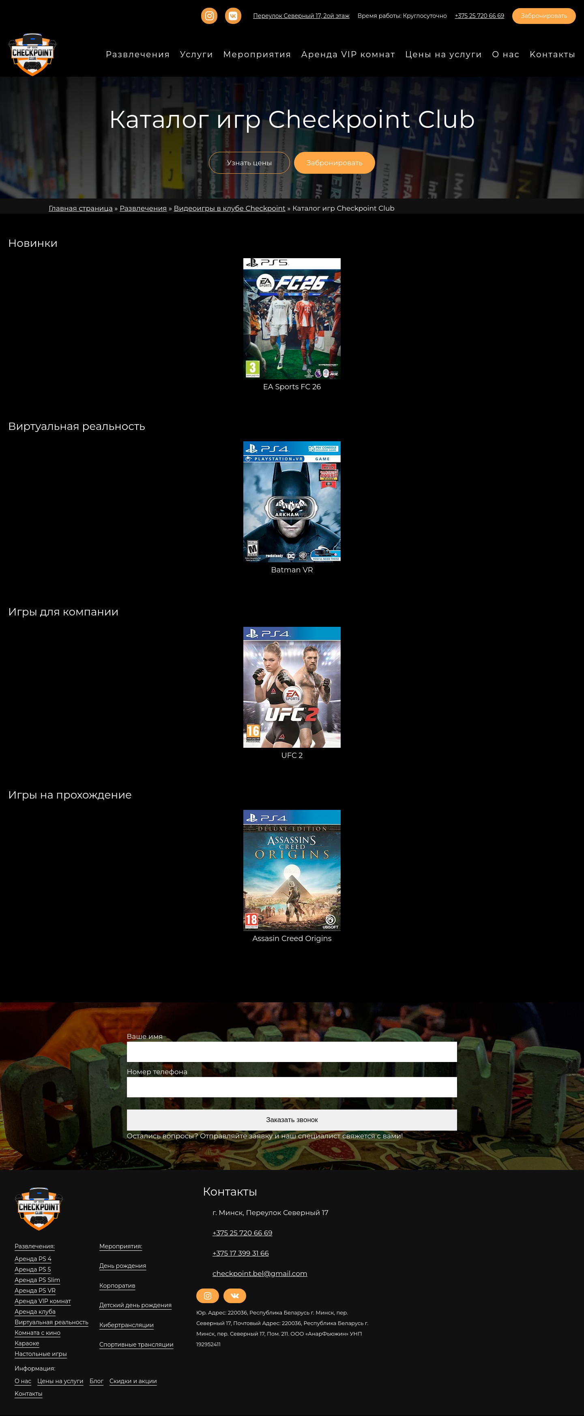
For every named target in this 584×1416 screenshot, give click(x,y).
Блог (89, 1381)
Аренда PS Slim (35, 1280)
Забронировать (547, 16)
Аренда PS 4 (31, 1259)
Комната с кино (35, 1333)
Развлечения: (32, 1246)
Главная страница (78, 208)
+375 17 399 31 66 (241, 1253)
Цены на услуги (454, 54)
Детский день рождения (130, 1306)
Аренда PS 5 (31, 1270)
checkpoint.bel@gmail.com (254, 1274)
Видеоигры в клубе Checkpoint (212, 208)
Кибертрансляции (122, 1325)
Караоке (25, 1343)
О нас (511, 54)
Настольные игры (38, 1354)
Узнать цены (249, 163)
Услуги (229, 54)
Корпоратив (114, 1286)
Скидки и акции (121, 1381)
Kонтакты (160, 1381)
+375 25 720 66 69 (241, 1233)
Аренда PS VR (34, 1291)
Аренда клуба (33, 1312)
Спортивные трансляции (131, 1345)
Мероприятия (283, 54)
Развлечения (175, 54)
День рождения (119, 1266)
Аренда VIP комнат (40, 1301)
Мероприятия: (118, 1246)
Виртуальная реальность (48, 1322)
